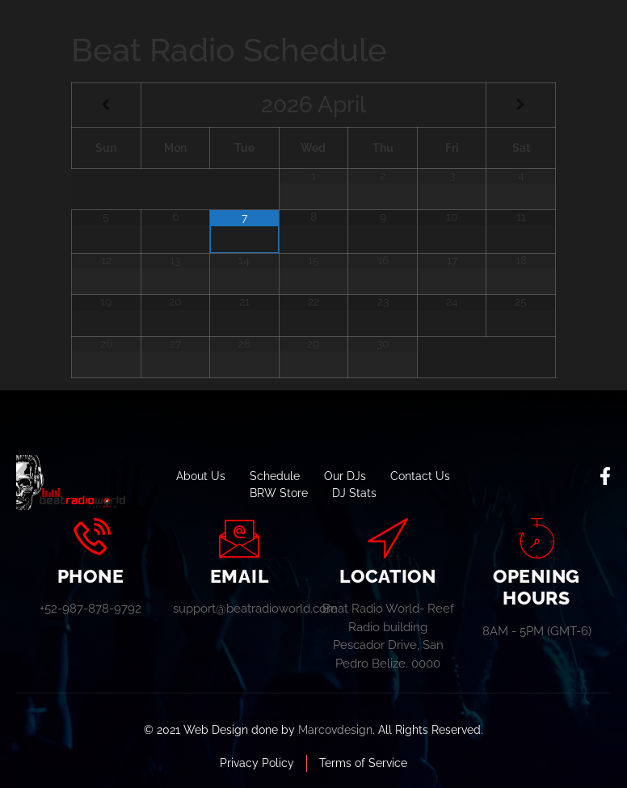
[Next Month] (520, 105)
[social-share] (605, 475)
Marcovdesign (335, 729)
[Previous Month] (106, 105)
